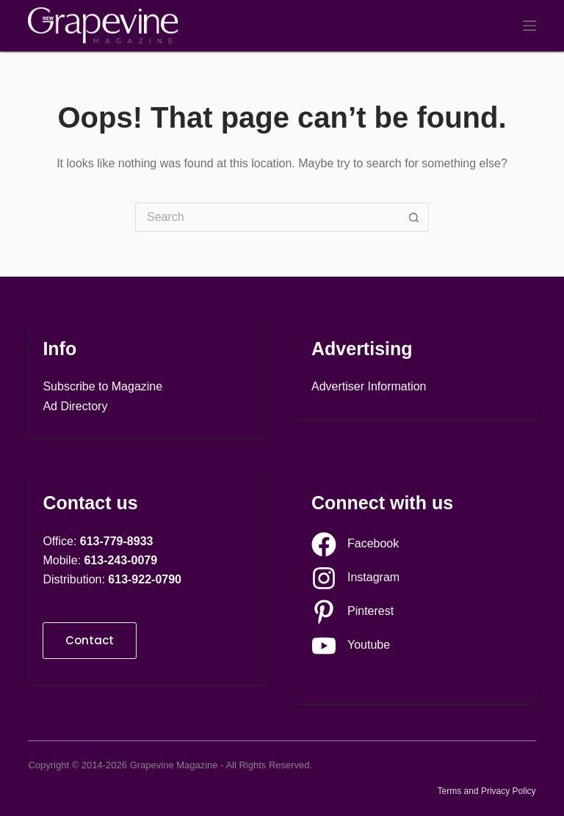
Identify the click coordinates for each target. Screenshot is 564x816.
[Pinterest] (352, 612)
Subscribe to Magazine (102, 386)
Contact (89, 640)
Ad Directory (75, 406)
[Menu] (529, 25)
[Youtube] (350, 645)
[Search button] (414, 217)
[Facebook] (355, 544)
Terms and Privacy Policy (487, 791)
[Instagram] (355, 578)
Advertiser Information (369, 386)
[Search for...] (267, 217)
